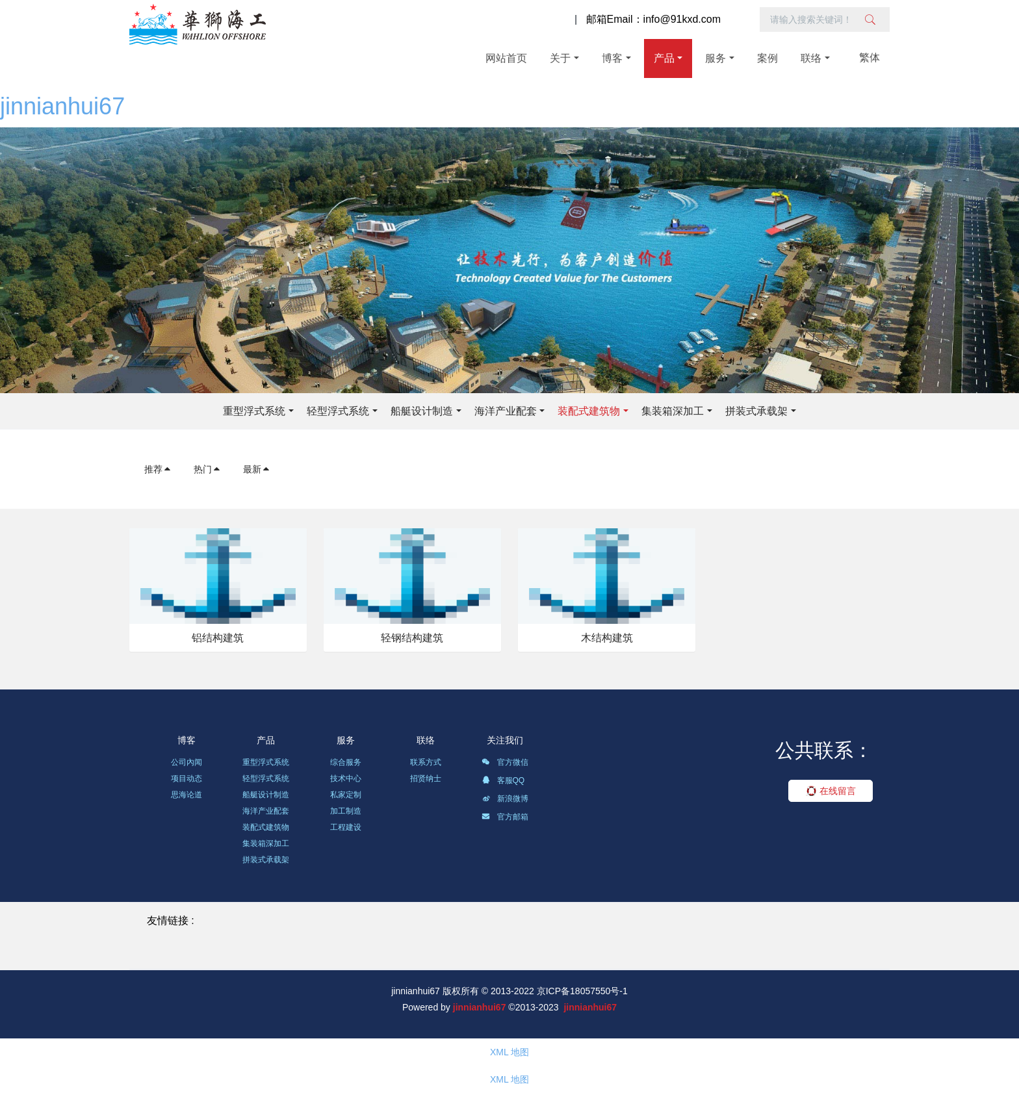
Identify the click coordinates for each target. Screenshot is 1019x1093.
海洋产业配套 (505, 411)
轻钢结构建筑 (412, 637)
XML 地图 (509, 1052)
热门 (207, 469)
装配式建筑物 (589, 411)
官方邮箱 (505, 818)
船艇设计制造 (422, 411)
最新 (256, 469)
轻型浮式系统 (338, 411)
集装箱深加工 (672, 411)
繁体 (869, 57)
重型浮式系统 (254, 411)
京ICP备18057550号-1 (582, 991)
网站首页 (506, 58)
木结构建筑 (607, 637)
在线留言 (831, 791)
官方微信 (505, 764)
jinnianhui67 (62, 106)
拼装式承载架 (756, 411)
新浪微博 (505, 800)
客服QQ (503, 782)
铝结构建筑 (218, 637)
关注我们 (505, 740)
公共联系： (824, 750)
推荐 (158, 469)
